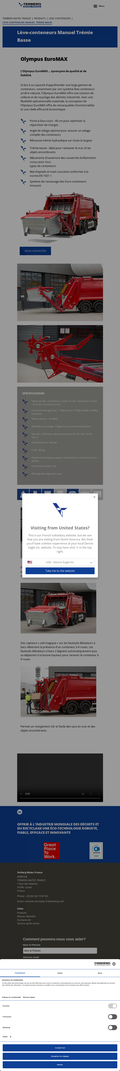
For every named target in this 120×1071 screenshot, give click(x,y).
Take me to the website (60, 571)
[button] (60, 562)
